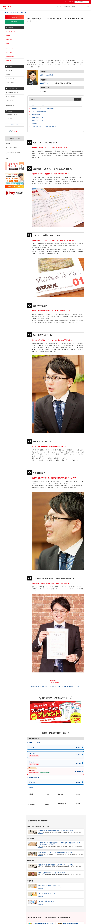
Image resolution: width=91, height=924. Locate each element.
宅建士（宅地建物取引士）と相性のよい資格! (51, 873)
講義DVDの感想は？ (36, 114)
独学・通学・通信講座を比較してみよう (50, 885)
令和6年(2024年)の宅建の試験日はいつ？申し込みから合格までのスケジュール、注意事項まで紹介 (60, 844)
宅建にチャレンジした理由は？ (39, 105)
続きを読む (40, 833)
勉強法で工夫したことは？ (38, 120)
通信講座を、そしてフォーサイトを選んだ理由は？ (43, 108)
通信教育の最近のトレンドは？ (47, 893)
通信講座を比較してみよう (46, 901)
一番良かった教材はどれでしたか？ (40, 111)
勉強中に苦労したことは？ (38, 117)
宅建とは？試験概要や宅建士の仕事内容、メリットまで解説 (55, 831)
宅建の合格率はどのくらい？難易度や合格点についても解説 (55, 853)
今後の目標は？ (35, 123)
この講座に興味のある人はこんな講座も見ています (14, 139)
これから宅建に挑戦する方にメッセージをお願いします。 (45, 126)
